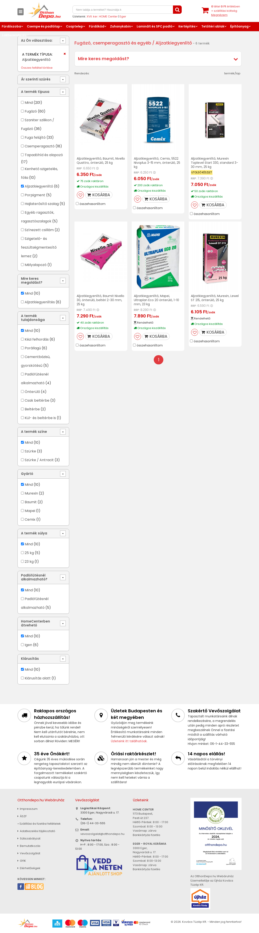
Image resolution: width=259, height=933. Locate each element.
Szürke (30, 451)
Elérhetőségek (28, 868)
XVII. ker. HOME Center (102, 16)
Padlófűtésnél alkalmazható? (34, 577)
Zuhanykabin (120, 26)
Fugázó (31, 111)
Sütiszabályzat (28, 838)
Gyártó (27, 473)
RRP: (80, 168)
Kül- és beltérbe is (40, 417)
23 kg (29, 561)
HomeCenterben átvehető (35, 623)
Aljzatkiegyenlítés (40, 302)
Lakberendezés (14, 35)
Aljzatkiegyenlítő (39, 186)
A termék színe (34, 431)
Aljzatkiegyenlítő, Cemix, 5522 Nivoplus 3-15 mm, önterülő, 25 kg (157, 162)
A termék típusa (35, 91)
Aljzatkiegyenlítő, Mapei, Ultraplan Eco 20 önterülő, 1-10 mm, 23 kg (156, 300)
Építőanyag (239, 26)
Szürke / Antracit (39, 459)
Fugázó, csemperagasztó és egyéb (112, 43)
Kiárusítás (30, 658)
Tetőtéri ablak (212, 26)
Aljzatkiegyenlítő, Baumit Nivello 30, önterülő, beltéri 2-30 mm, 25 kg (100, 300)
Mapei (30, 510)
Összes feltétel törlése (37, 68)
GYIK (21, 861)
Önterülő (32, 391)
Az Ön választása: (36, 40)
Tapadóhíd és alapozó (44, 154)
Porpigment (35, 195)
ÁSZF (22, 816)
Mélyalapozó (36, 264)
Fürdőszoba (11, 26)
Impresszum (27, 809)
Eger (123, 16)
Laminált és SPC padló (155, 26)
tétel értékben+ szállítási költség (225, 10)
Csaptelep (74, 26)
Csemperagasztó (40, 146)
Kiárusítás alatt (38, 678)
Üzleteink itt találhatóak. (129, 741)
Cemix (30, 519)
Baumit (31, 502)
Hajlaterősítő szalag (42, 203)
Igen (28, 644)
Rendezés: (82, 73)
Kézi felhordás (37, 339)
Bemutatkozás (28, 846)
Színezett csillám (39, 229)
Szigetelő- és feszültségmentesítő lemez (39, 247)
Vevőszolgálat (28, 853)
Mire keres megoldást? (103, 59)
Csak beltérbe (37, 400)
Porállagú (33, 348)
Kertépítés (186, 26)
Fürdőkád (96, 26)
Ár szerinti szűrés (35, 79)
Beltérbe (32, 409)
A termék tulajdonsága (33, 318)
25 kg (29, 552)
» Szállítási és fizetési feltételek (39, 824)
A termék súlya (34, 533)
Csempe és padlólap (43, 26)
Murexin (31, 493)
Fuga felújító (35, 137)
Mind (29, 102)
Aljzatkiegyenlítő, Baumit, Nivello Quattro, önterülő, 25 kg (101, 160)
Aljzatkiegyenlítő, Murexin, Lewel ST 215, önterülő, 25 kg (215, 298)
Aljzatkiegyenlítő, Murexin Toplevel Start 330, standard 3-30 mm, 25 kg (214, 162)
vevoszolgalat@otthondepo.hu (102, 834)
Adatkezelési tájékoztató (36, 831)
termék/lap (232, 73)
